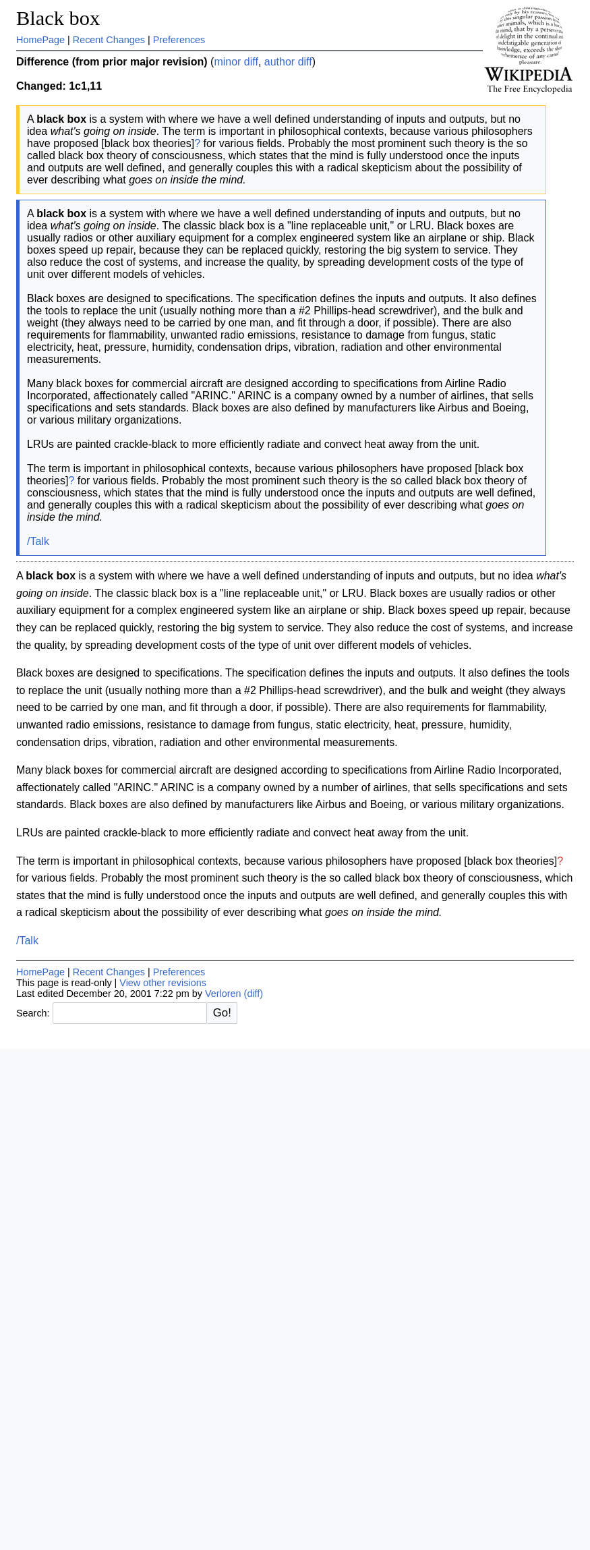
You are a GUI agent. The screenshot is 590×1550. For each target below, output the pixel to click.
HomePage (40, 39)
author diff (288, 61)
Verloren (223, 993)
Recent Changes (109, 39)
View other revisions (162, 982)
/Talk (38, 541)
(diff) (254, 993)
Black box (58, 18)
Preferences (179, 39)
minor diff (236, 61)
